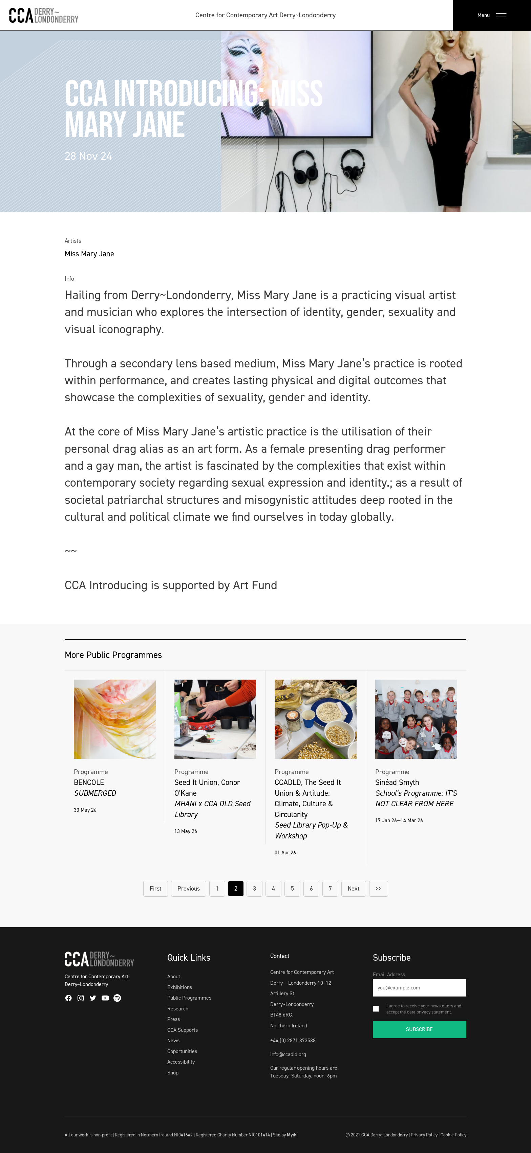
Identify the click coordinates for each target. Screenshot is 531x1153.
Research (177, 1008)
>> (379, 888)
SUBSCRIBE (419, 1029)
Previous (188, 888)
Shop (172, 1072)
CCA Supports (182, 1029)
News (173, 1040)
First (156, 888)
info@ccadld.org (288, 1054)
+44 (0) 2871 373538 (293, 1040)
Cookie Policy (453, 1135)
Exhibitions (179, 987)
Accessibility (181, 1061)
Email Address (389, 974)
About (173, 976)
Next (354, 888)
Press (173, 1019)
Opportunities (182, 1051)
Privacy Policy (424, 1135)
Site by (284, 1135)
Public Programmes (189, 997)
